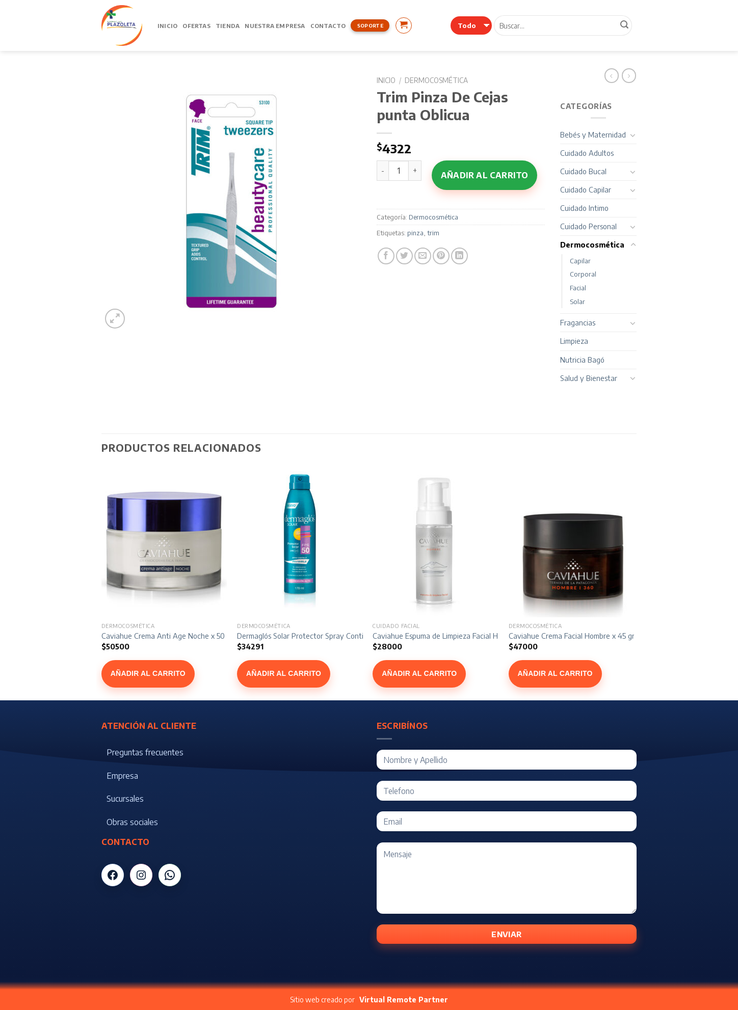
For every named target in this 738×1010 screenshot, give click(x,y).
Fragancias (577, 322)
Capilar (580, 261)
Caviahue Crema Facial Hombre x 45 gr (572, 635)
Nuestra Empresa (275, 25)
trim (433, 233)
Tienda (228, 25)
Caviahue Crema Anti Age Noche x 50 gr (167, 635)
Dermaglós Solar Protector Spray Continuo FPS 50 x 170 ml (333, 635)
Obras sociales (132, 822)
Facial (578, 288)
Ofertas (196, 25)
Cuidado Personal (588, 226)
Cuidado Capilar (585, 189)
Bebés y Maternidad (593, 134)
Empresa (122, 776)
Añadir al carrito (484, 175)
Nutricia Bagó (582, 359)
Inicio (167, 25)
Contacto (328, 25)
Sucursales (125, 799)
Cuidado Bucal (583, 171)
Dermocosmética (436, 80)
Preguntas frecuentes (145, 752)
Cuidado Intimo (584, 207)
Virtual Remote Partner (403, 999)
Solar (577, 301)
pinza (415, 233)
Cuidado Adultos (587, 152)
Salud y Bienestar (588, 378)
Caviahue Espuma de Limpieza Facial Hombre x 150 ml (459, 635)
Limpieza (574, 340)
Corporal (583, 274)
